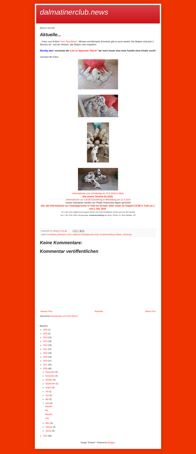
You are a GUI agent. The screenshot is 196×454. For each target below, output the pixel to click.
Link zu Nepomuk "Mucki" (84, 50)
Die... (47, 410)
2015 (45, 436)
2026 (45, 330)
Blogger (111, 443)
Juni (47, 395)
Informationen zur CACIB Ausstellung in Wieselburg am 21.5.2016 (98, 199)
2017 (45, 365)
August (48, 387)
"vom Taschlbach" (68, 41)
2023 (45, 341)
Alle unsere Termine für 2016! (98, 196)
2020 (45, 353)
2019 (45, 357)
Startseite (98, 311)
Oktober (49, 380)
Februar (49, 427)
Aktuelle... (49, 406)
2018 (45, 361)
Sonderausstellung (107, 234)
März (47, 423)
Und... (47, 418)
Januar (48, 431)
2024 (45, 337)
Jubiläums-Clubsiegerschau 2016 (85, 234)
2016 (45, 368)
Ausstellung (51, 234)
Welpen (119, 234)
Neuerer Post (46, 311)
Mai (47, 399)
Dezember (50, 372)
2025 (45, 334)
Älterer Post (150, 311)
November (50, 376)
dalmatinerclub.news (74, 12)
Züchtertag (127, 234)
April (47, 403)
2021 (45, 349)
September (50, 384)
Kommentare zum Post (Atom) (64, 316)
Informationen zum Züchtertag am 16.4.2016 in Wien (98, 193)
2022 (45, 345)
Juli (47, 391)
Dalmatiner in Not (64, 234)
